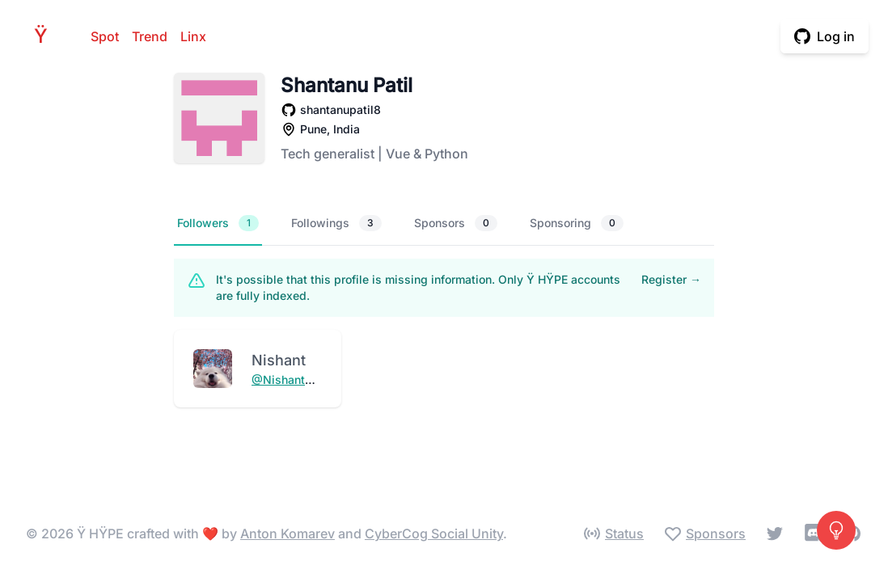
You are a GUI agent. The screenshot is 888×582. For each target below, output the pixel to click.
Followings (336, 223)
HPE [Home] (45, 36)
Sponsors (455, 223)
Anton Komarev (287, 533)
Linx (193, 36)
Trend (149, 36)
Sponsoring (577, 223)
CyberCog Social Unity (434, 533)
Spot (105, 36)
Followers (218, 223)
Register (671, 279)
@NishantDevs (292, 379)
